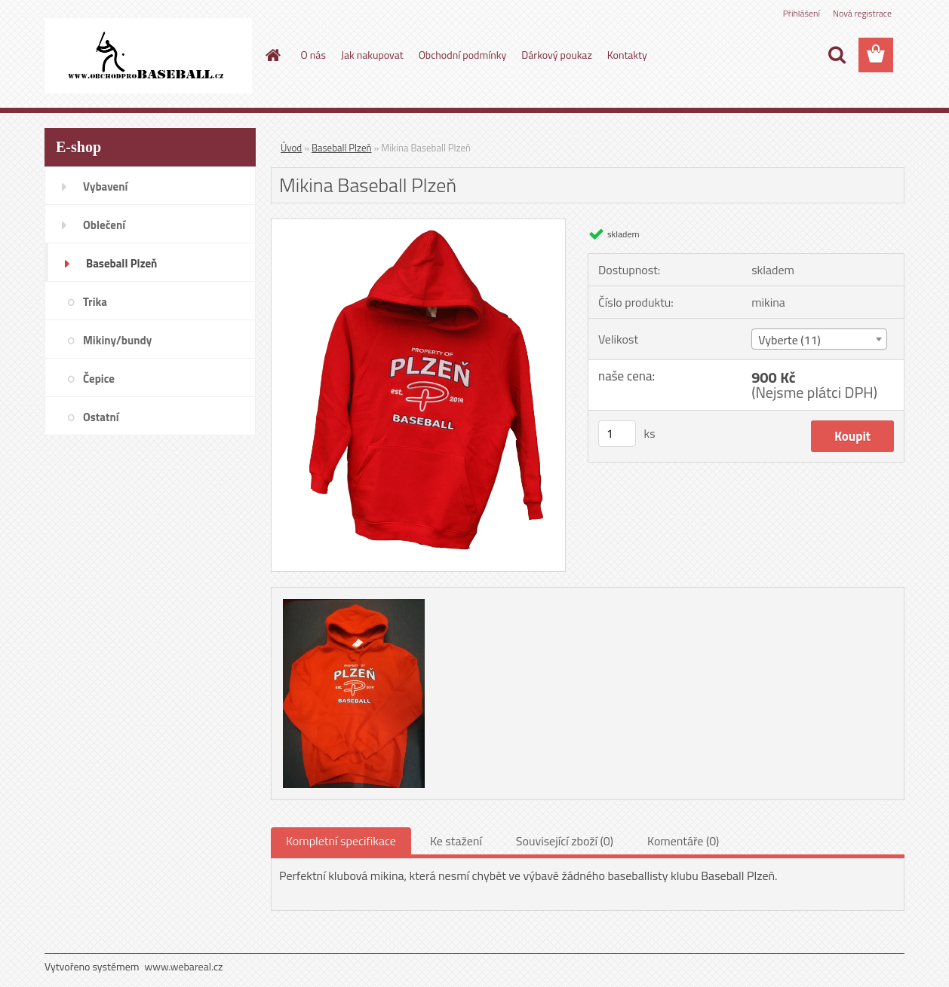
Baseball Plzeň (341, 147)
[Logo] (148, 55)
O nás (313, 55)
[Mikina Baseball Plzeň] (418, 225)
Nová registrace (862, 13)
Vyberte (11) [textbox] (789, 340)
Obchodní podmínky (463, 55)
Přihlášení (801, 13)
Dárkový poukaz (556, 55)
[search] (836, 55)
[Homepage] (272, 55)
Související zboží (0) (564, 841)
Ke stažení (456, 841)
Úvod (291, 147)
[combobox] (818, 339)
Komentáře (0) (683, 841)
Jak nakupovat (372, 55)
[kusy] (617, 433)
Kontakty (627, 55)
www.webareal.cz (184, 966)
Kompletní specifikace (341, 841)
